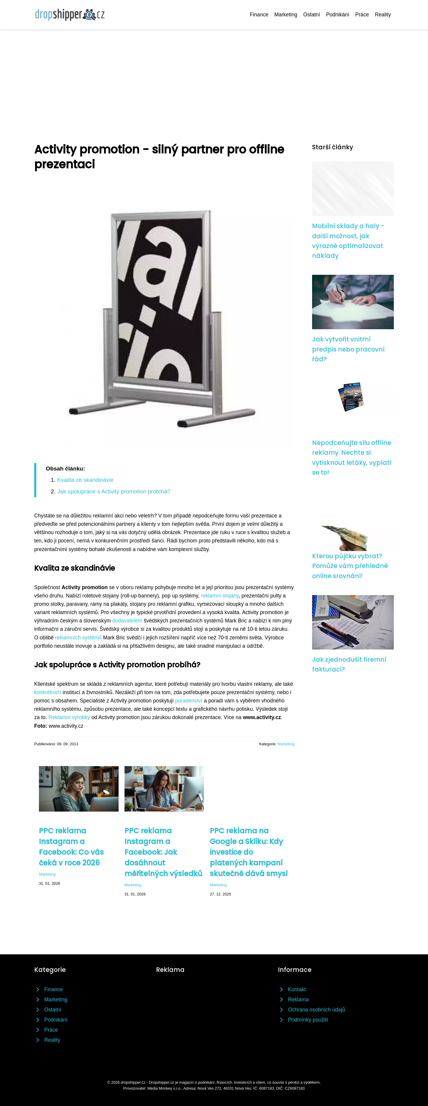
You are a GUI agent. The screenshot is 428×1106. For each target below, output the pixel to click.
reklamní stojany (220, 596)
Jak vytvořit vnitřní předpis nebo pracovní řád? (348, 349)
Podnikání (337, 15)
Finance (259, 15)
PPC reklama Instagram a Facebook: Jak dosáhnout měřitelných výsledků (163, 852)
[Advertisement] (214, 73)
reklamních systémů (78, 638)
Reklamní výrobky (69, 717)
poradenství (188, 701)
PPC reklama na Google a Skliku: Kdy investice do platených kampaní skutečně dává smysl (249, 852)
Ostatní (311, 15)
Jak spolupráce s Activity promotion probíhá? (113, 491)
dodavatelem (127, 621)
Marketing (285, 15)
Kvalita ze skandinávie (85, 480)
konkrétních (47, 692)
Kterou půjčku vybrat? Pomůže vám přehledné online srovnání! (350, 566)
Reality (383, 15)
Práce (362, 15)
